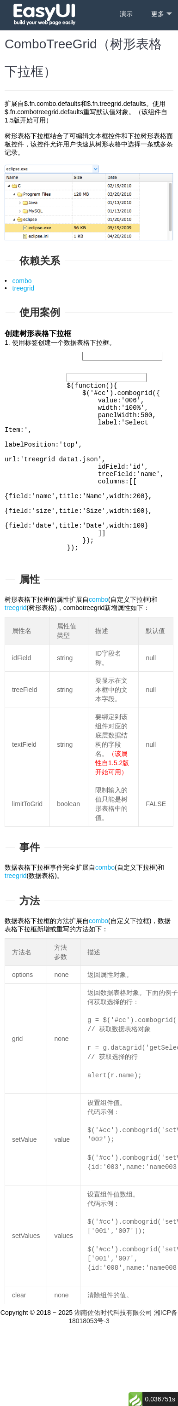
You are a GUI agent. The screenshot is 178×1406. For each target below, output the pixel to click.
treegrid (23, 288)
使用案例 (39, 312)
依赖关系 (39, 261)
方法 (29, 947)
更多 (161, 14)
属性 (29, 625)
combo (22, 281)
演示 (126, 13)
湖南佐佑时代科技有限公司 (113, 1358)
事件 (29, 893)
